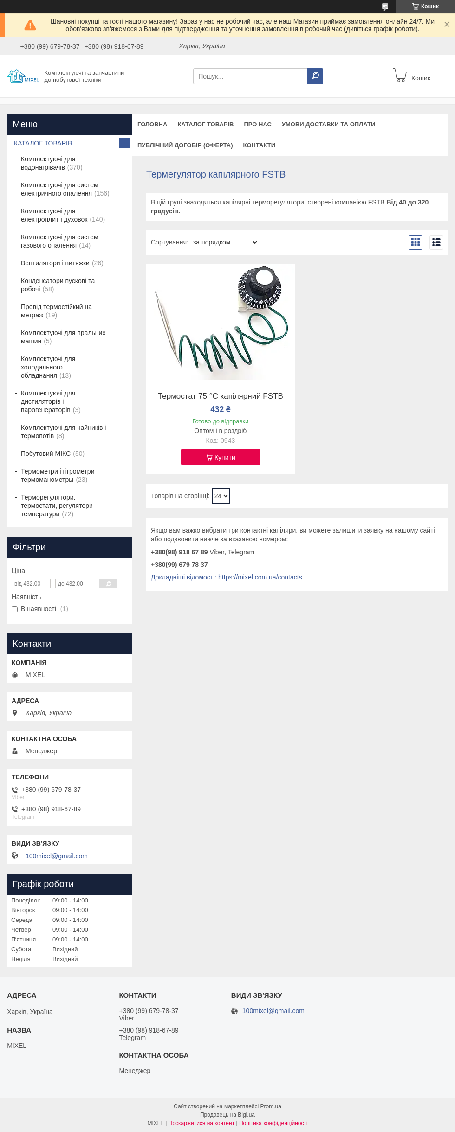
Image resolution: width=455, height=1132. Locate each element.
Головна (152, 124)
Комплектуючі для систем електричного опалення (59, 189)
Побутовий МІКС (46, 453)
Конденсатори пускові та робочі (58, 285)
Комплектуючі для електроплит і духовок (54, 215)
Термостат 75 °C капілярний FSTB (220, 396)
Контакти (259, 145)
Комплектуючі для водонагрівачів (48, 163)
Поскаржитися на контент (201, 1123)
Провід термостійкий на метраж (56, 311)
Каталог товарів (205, 124)
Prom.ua (270, 1106)
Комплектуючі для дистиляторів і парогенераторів (48, 401)
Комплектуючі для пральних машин (63, 337)
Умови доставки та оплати (328, 124)
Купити (224, 457)
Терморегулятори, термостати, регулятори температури (57, 506)
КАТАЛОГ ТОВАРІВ (43, 143)
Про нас (257, 124)
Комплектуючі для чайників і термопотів (63, 432)
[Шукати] (315, 76)
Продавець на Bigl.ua (227, 1115)
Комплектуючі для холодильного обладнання (48, 367)
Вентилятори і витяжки (55, 263)
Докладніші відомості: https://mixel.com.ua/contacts (226, 577)
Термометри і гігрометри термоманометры (57, 475)
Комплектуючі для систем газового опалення (59, 241)
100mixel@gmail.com (57, 856)
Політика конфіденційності (273, 1123)
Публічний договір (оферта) (185, 145)
